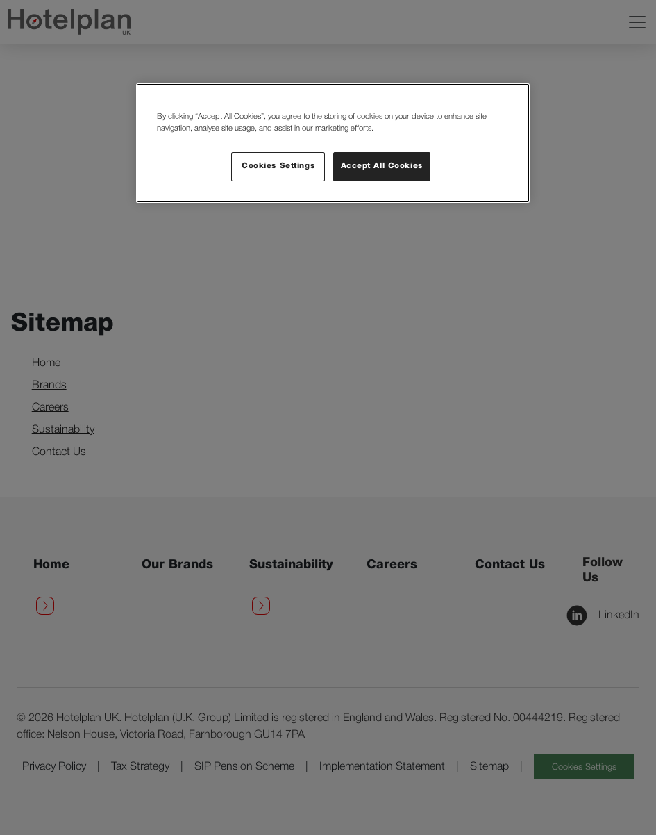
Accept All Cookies (382, 166)
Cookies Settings (278, 166)
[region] (333, 143)
